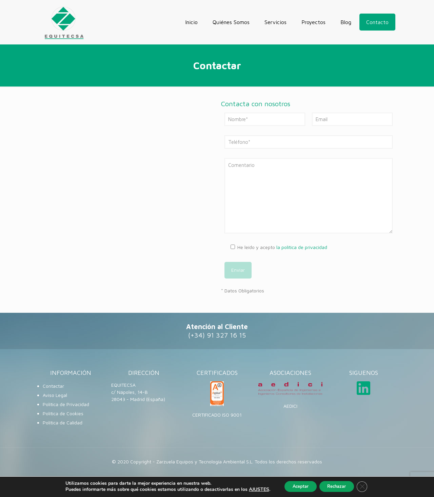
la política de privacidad (301, 247)
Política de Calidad (62, 422)
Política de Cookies (63, 413)
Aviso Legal (55, 395)
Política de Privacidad (66, 404)
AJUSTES (252, 489)
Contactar (53, 386)
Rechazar (338, 486)
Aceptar (296, 486)
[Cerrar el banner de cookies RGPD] (367, 486)
